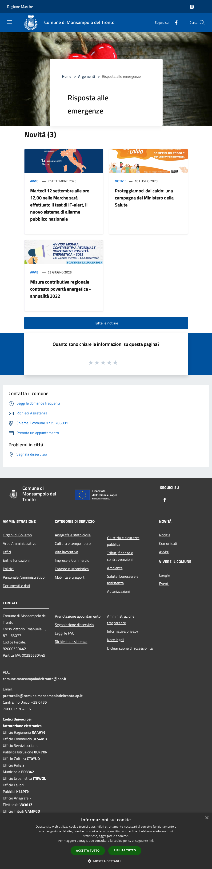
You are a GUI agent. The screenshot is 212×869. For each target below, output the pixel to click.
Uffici (7, 552)
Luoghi (164, 575)
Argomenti (86, 76)
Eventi (164, 583)
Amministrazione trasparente (120, 619)
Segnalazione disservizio (74, 624)
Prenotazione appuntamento (77, 616)
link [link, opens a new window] (151, 841)
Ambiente (115, 568)
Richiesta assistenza (71, 641)
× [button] (206, 818)
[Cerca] (202, 22)
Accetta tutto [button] (88, 851)
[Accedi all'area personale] (191, 6)
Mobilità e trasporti (70, 577)
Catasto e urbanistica (72, 569)
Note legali (115, 640)
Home (66, 76)
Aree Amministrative (19, 543)
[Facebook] (174, 22)
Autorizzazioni (118, 591)
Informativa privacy (122, 631)
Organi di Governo (17, 535)
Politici (8, 569)
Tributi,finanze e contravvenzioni (120, 556)
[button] (106, 861)
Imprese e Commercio (72, 560)
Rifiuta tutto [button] (125, 850)
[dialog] (106, 841)
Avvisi (35, 181)
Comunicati (168, 543)
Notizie (120, 181)
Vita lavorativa (66, 552)
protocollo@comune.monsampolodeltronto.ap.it (43, 695)
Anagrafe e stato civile (73, 535)
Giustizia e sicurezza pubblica (123, 541)
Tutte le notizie (106, 323)
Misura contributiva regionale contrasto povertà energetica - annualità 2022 (60, 289)
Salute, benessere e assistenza (122, 579)
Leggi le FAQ (65, 633)
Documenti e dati (16, 585)
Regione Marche (20, 6)
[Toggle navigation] (9, 22)
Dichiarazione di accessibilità (130, 648)
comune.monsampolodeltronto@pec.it (34, 679)
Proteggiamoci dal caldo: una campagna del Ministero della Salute (144, 197)
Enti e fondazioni (16, 560)
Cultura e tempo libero (73, 543)
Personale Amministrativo (23, 577)
